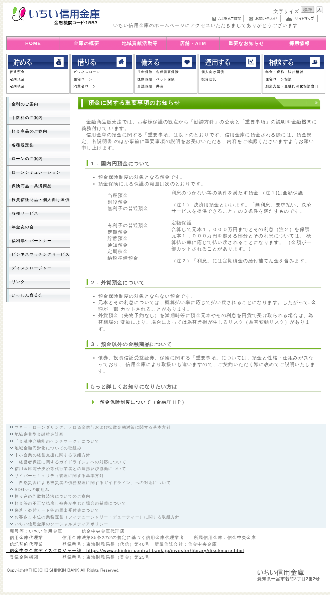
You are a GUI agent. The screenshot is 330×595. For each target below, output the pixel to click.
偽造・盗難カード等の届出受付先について (57, 510)
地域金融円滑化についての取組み (48, 448)
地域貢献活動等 (140, 43)
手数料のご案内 (27, 117)
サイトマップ (301, 18)
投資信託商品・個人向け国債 (41, 199)
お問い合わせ (264, 18)
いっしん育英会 (27, 295)
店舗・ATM (193, 43)
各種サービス (25, 213)
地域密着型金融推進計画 (39, 434)
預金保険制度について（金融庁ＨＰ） (143, 402)
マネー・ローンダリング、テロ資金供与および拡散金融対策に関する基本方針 (93, 427)
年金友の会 (23, 227)
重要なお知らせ (246, 43)
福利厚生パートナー (32, 240)
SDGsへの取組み (32, 489)
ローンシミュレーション (36, 172)
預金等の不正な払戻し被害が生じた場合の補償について (70, 503)
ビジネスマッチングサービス (41, 254)
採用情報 (299, 43)
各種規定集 (23, 145)
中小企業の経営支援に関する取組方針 (53, 455)
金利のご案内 (25, 104)
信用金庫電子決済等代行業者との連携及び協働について (70, 468)
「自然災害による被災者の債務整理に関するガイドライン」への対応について (93, 482)
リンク (18, 281)
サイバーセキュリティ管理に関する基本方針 (59, 475)
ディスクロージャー (32, 268)
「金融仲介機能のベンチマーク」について (57, 441)
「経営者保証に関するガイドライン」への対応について (70, 462)
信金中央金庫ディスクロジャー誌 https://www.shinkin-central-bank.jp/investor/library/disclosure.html (125, 550)
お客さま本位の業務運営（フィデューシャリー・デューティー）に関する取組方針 (97, 517)
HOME (33, 43)
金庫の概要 (86, 43)
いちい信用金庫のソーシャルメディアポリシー (61, 524)
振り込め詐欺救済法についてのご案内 (53, 496)
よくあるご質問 (227, 18)
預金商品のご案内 (29, 131)
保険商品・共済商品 (32, 186)
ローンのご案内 (27, 158)
